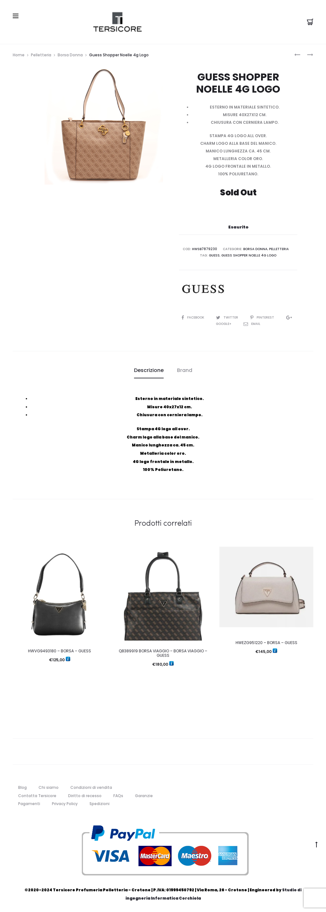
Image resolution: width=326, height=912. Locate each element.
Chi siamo (49, 787)
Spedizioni (99, 803)
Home (19, 55)
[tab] (149, 370)
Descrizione (149, 370)
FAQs (118, 795)
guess (214, 255)
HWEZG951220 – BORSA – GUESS (266, 642)
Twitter (227, 317)
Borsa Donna (70, 55)
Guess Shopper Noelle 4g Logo (248, 255)
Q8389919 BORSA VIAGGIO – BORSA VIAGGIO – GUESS (163, 653)
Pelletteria (41, 55)
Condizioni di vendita (91, 787)
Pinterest (262, 317)
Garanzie (144, 795)
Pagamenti (29, 803)
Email (252, 323)
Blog (22, 787)
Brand (184, 370)
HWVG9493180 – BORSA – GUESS (59, 651)
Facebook (193, 317)
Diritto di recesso (85, 795)
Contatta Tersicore (37, 795)
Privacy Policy (65, 803)
